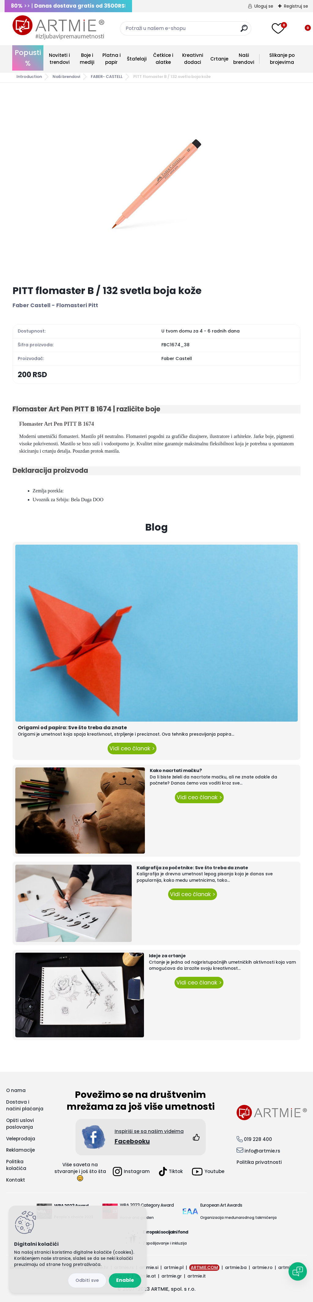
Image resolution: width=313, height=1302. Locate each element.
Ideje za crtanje (167, 956)
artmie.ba (236, 1267)
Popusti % (28, 58)
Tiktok (171, 1171)
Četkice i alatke (163, 58)
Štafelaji (137, 59)
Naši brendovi (243, 58)
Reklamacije (20, 1150)
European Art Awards (221, 1205)
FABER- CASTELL (107, 76)
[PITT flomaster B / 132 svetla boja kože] (156, 184)
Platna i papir (111, 58)
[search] (244, 31)
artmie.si (148, 1267)
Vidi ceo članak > (132, 748)
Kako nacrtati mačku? (176, 770)
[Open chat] (298, 1271)
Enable (125, 1280)
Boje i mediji (87, 58)
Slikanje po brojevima (282, 58)
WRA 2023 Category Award (147, 1205)
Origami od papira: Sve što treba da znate (72, 727)
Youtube (208, 1171)
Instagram (131, 1171)
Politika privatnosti (259, 1162)
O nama (16, 1090)
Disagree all (87, 1280)
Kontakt (15, 1180)
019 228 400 (258, 1139)
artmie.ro (262, 1267)
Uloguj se (263, 6)
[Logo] (58, 27)
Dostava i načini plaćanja (24, 1105)
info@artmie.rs (262, 1151)
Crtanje (219, 59)
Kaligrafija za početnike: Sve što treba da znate (192, 868)
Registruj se (296, 6)
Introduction (29, 76)
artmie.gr (171, 1276)
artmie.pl (174, 1267)
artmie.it (196, 1276)
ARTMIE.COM (204, 1267)
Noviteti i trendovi (59, 58)
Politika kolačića (16, 1165)
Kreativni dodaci (192, 58)
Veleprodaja (20, 1138)
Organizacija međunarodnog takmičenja (238, 1217)
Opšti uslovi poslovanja (20, 1124)
